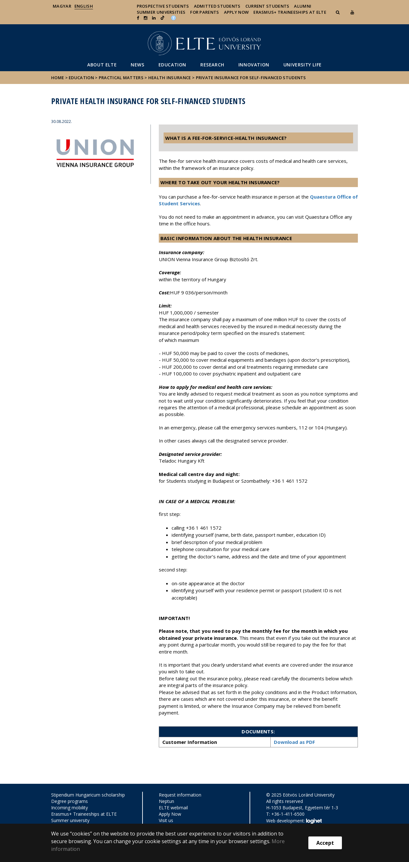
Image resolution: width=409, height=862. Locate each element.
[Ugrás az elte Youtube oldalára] (352, 12)
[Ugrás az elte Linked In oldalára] (154, 18)
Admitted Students (217, 6)
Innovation (253, 65)
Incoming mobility (69, 808)
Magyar (62, 6)
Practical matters (121, 77)
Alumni (302, 6)
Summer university (70, 820)
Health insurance (169, 77)
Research (212, 65)
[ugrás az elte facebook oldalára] (138, 18)
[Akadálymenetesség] (173, 17)
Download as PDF (294, 742)
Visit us (166, 820)
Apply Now (236, 12)
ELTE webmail (173, 808)
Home (58, 77)
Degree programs (69, 801)
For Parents (204, 12)
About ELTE (102, 65)
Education (172, 65)
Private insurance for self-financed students (251, 77)
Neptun (166, 801)
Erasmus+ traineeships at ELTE (289, 12)
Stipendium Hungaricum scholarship (88, 795)
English (83, 6)
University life (302, 65)
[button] (338, 12)
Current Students (267, 6)
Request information (180, 795)
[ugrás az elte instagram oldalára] (145, 18)
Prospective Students (163, 6)
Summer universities (161, 12)
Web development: (293, 821)
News (137, 65)
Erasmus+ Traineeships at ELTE (84, 814)
